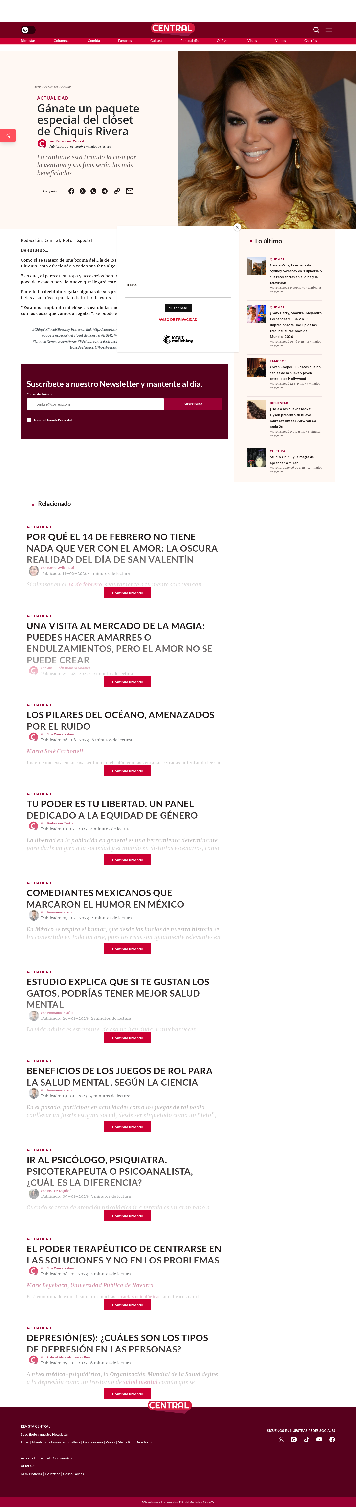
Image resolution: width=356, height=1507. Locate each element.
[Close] (237, 227)
